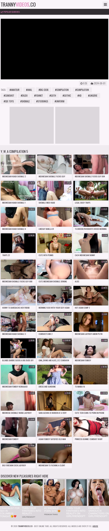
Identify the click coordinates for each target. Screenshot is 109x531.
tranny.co (18, 4)
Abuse (95, 526)
